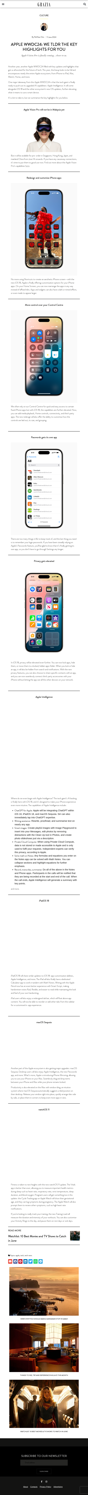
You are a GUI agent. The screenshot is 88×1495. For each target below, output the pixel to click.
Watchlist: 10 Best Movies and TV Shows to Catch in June (37, 1238)
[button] (3, 4)
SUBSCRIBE (44, 1471)
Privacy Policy (45, 1487)
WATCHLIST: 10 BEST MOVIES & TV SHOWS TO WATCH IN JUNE (44, 1431)
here (27, 166)
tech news (28, 1255)
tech (22, 1255)
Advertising (58, 1487)
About (25, 1487)
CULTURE (44, 15)
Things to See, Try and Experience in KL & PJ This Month (44, 1375)
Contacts (33, 1487)
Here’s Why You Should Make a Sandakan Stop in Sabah (44, 1319)
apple (17, 1255)
